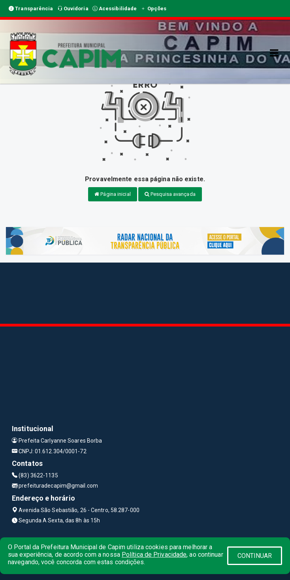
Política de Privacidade (154, 554)
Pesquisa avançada (170, 194)
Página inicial (112, 194)
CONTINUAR (254, 555)
